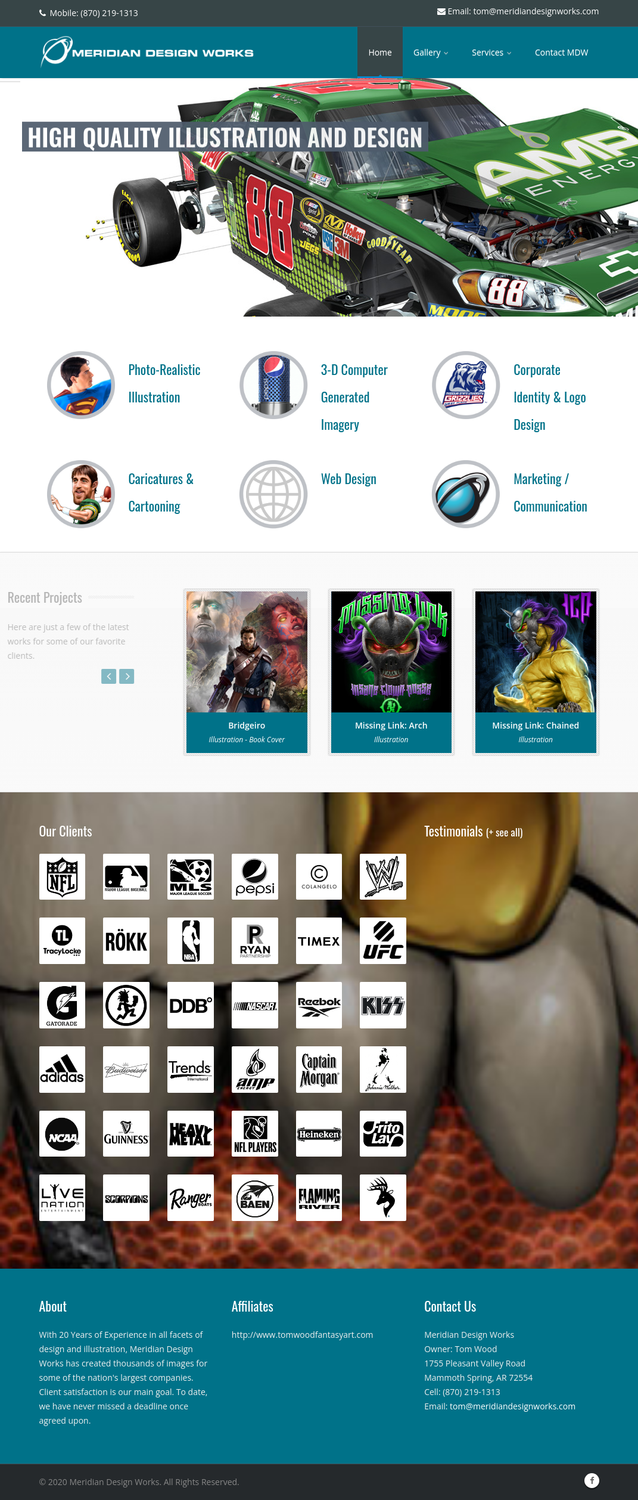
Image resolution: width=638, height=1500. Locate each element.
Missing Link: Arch (391, 725)
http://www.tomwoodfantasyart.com (303, 1334)
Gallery (431, 52)
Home (380, 52)
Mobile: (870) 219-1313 (88, 12)
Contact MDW (562, 52)
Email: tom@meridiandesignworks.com (518, 11)
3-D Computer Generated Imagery (354, 396)
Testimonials (473, 830)
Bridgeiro (246, 725)
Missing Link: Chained (535, 725)
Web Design (348, 478)
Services (492, 52)
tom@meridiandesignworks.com (512, 1406)
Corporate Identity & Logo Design (549, 396)
